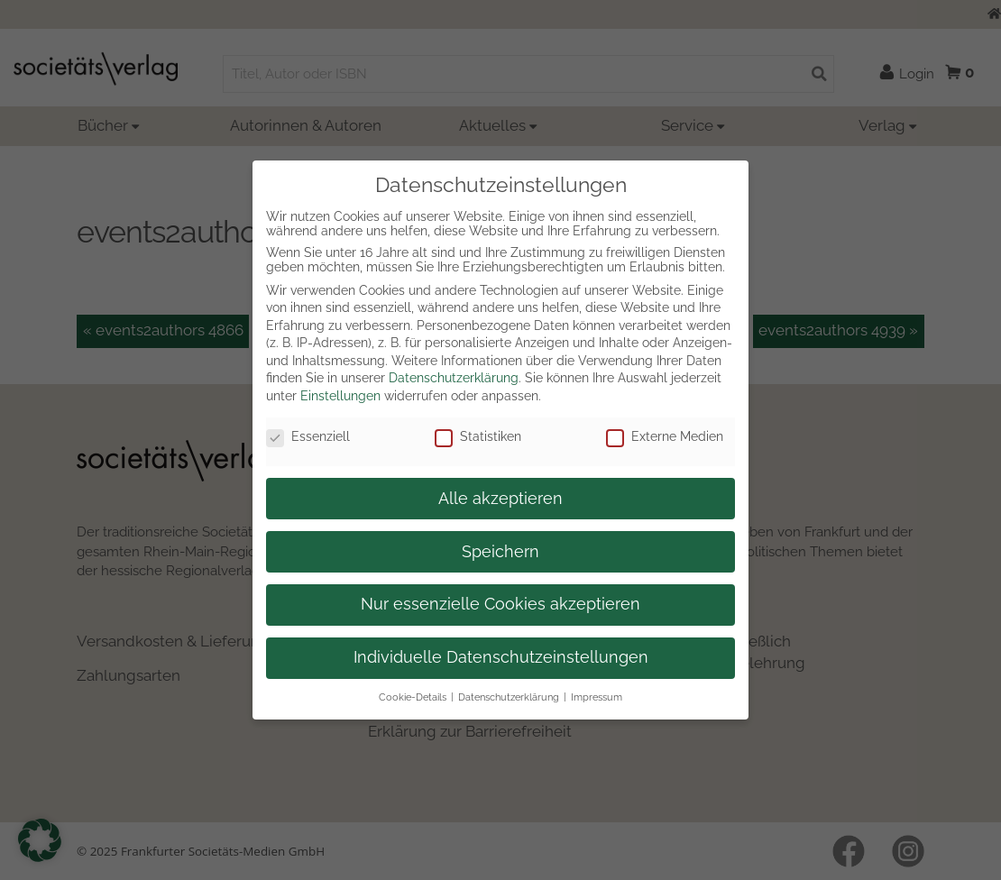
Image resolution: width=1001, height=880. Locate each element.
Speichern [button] (500, 552)
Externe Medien (664, 436)
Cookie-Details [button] (412, 697)
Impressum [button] (596, 697)
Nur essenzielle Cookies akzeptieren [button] (500, 604)
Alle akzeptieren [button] (500, 499)
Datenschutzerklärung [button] (508, 697)
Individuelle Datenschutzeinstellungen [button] (501, 657)
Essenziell (308, 436)
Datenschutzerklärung (454, 378)
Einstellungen (340, 396)
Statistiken (478, 436)
